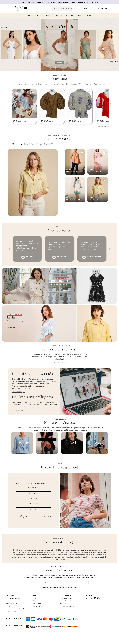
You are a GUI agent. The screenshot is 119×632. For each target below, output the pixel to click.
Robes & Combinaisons (36, 84)
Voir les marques (18, 392)
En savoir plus (59, 362)
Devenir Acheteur (66, 598)
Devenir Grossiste (66, 601)
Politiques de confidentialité (15, 609)
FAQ (34, 598)
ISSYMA (15, 120)
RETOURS (33, 509)
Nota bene (17, 144)
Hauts (19, 84)
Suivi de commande (40, 601)
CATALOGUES (33, 488)
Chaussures (71, 84)
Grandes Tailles (56, 84)
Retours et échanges (67, 606)
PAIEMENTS (33, 504)
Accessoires (99, 84)
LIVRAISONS (33, 499)
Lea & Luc (29, 144)
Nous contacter (38, 603)
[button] (51, 411)
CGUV (8, 606)
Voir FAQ (47, 516)
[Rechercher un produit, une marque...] (64, 8)
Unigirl (39, 144)
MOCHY (48, 144)
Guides (88, 15)
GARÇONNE (44, 120)
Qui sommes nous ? (13, 598)
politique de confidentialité (68, 587)
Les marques (10, 601)
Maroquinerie (85, 84)
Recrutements (11, 611)
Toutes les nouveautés (102, 127)
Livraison (63, 603)
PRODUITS (33, 493)
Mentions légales (12, 603)
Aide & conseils (38, 606)
